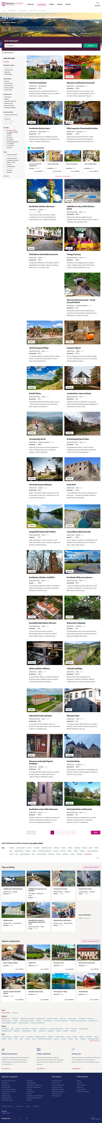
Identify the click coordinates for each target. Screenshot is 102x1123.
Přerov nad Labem (41, 854)
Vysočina (15, 1020)
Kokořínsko (34, 1028)
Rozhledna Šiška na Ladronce (79, 577)
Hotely (79, 1081)
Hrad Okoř (71, 485)
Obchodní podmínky (7, 1106)
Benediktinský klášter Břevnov (42, 623)
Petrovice (63, 851)
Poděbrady (77, 847)
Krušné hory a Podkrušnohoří (78, 1020)
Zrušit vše (6, 61)
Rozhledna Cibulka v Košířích (42, 577)
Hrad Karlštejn (73, 761)
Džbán (35, 1031)
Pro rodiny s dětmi (57, 1081)
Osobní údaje (19, 1106)
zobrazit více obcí (94, 1041)
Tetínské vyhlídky (74, 668)
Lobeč (76, 1039)
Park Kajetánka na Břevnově (79, 809)
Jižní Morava (14, 1018)
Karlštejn (12, 847)
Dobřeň (75, 851)
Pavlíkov (64, 847)
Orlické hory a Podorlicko (38, 1023)
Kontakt (68, 4)
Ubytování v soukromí (83, 1091)
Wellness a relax (56, 1083)
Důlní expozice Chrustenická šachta (82, 128)
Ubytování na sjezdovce (58, 1091)
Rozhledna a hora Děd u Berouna (43, 809)
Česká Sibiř (74, 1028)
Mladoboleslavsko (7, 1031)
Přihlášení (36, 1106)
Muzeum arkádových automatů (81, 83)
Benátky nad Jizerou (47, 847)
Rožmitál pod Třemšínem (44, 851)
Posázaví (18, 1028)
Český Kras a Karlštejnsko (56, 1028)
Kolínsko (58, 1031)
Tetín (16, 854)
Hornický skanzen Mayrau (40, 485)
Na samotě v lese (58, 963)
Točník (96, 847)
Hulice (11, 854)
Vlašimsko (73, 1031)
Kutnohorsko (43, 1028)
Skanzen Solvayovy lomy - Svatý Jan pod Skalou (81, 301)
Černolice (28, 851)
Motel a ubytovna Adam (10, 963)
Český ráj (38, 1020)
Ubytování (30, 4)
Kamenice (55, 851)
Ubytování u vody (56, 1093)
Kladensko (17, 1031)
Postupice (79, 854)
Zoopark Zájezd (74, 348)
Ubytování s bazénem (58, 1089)
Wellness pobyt (8, 920)
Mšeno (69, 851)
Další (95, 832)
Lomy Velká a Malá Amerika (79, 532)
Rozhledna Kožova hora (39, 128)
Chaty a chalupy (81, 1085)
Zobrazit (90, 45)
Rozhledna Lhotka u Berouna (41, 206)
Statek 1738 (32, 963)
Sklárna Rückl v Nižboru (39, 668)
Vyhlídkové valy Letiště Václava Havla (80, 207)
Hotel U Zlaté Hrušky (53, 164)
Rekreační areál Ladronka (40, 716)
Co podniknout (41, 4)
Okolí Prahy (25, 1028)
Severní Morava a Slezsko (27, 1020)
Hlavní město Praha (52, 1018)
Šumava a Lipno (72, 1018)
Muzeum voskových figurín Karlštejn (41, 762)
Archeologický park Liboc (78, 439)
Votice (34, 851)
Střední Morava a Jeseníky (27, 1018)
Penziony (79, 1083)
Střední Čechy (32, 10)
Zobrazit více (83, 33)
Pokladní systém (6, 1113)
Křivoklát (56, 847)
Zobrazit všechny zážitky (91, 867)
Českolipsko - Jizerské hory (86, 1018)
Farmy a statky (81, 1089)
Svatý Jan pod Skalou (92, 851)
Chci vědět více (6, 1068)
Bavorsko (29, 1100)
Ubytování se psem (57, 1087)
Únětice (58, 854)
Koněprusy (65, 854)
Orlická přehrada (26, 1031)
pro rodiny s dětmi (36, 843)
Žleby (11, 851)
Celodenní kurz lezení (85, 889)
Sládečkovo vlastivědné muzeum (43, 254)
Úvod (4, 10)
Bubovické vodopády (76, 623)
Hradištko (82, 851)
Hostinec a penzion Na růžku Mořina (35, 164)
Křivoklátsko (5, 1028)
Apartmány (80, 1087)
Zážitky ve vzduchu (83, 918)
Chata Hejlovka (83, 991)
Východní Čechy (92, 1020)
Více (98, 858)
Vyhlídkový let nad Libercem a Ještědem (37, 889)
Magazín (59, 4)
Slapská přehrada (83, 1028)
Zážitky (51, 4)
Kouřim (29, 847)
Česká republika (22, 10)
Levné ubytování (56, 1096)
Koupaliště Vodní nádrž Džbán (42, 532)
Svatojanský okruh (37, 439)
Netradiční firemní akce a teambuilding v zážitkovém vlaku (36, 922)
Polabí (67, 1028)
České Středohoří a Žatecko (9, 1023)
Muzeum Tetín (73, 716)
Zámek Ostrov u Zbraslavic (87, 963)
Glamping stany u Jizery (35, 991)
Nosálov (73, 854)
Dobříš (90, 847)
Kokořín (85, 847)
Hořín (33, 854)
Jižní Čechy (63, 1018)
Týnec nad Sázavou (24, 854)
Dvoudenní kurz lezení (60, 889)
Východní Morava (24, 1023)
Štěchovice (51, 854)
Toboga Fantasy (74, 254)
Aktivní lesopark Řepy (39, 348)
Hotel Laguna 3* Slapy (60, 991)
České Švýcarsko (47, 1020)
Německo (15, 1012)
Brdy (12, 1028)
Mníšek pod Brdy (19, 851)
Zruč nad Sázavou (21, 847)
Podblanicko (50, 1031)
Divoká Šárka (35, 393)
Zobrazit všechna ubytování (62, 176)
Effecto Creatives (95, 1118)
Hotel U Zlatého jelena (90, 164)
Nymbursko (42, 1031)
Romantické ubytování (58, 1085)
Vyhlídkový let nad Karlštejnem (13, 889)
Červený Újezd (42, 10)
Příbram (70, 847)
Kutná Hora (36, 847)
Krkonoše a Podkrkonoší (61, 1020)
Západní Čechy (41, 1018)
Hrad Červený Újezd (37, 83)
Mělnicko (65, 1031)
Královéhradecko (6, 1020)
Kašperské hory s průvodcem (62, 920)
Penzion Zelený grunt (72, 164)
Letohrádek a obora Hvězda (79, 393)
